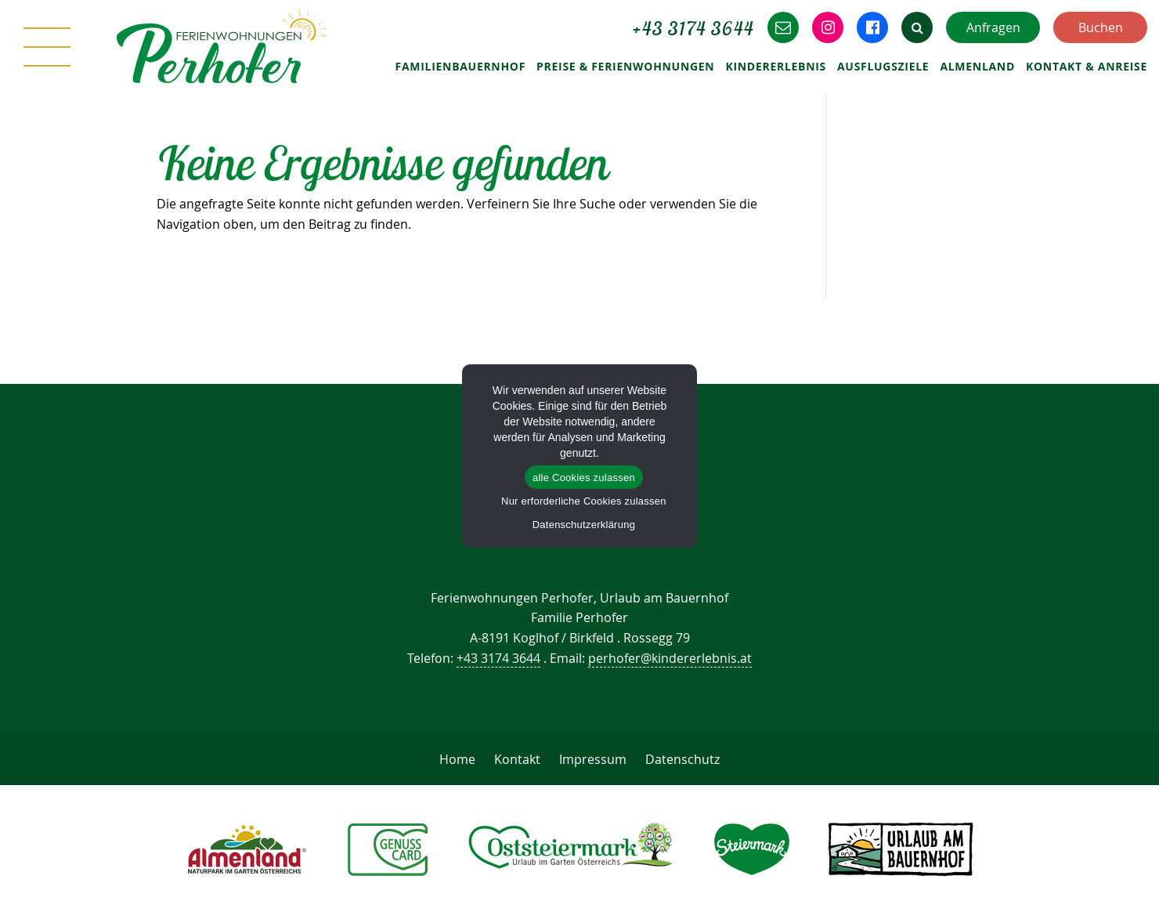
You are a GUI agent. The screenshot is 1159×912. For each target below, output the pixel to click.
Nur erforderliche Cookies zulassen (583, 501)
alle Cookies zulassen (584, 477)
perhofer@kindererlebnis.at (670, 658)
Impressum (592, 759)
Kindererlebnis (775, 66)
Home (457, 759)
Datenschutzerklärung (584, 524)
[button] (917, 27)
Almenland (977, 66)
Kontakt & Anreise (1086, 66)
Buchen (1100, 27)
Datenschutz (682, 759)
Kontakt (517, 759)
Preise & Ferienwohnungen (625, 66)
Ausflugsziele (883, 66)
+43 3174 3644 (498, 658)
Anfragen (993, 27)
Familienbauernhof (460, 66)
